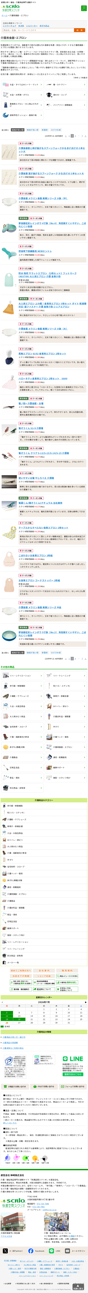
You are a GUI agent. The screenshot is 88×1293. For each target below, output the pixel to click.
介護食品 (76, 1278)
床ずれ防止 (44, 25)
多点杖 (21, 25)
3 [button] (75, 135)
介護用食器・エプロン (62, 1278)
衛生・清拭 (32, 1281)
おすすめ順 (56, 130)
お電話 (72, 1245)
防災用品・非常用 (63, 1285)
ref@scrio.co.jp (50, 1219)
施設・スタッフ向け (70, 1281)
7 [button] (82, 135)
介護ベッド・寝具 (15, 1278)
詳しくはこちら (10, 1123)
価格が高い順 (32, 130)
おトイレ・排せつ (14, 1274)
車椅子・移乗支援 (62, 1270)
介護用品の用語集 (10, 1042)
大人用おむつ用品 (30, 1274)
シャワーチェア (9, 25)
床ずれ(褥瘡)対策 (31, 1278)
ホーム (4, 15)
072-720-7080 (43, 1213)
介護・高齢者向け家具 (47, 1274)
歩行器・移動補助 (10, 1270)
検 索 (79, 30)
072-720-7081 (39, 1216)
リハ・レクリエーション (27, 1285)
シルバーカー (32, 25)
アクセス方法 (6, 1245)
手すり (60, 1274)
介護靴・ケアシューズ (44, 1270)
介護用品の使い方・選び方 (14, 1037)
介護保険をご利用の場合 (13, 1048)
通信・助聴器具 (45, 1278)
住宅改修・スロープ (73, 1274)
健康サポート (55, 1281)
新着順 (45, 130)
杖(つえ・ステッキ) (26, 1270)
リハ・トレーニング (46, 1285)
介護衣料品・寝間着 (18, 1281)
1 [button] (69, 135)
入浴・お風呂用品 (78, 1270)
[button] (66, 136)
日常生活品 (43, 1281)
